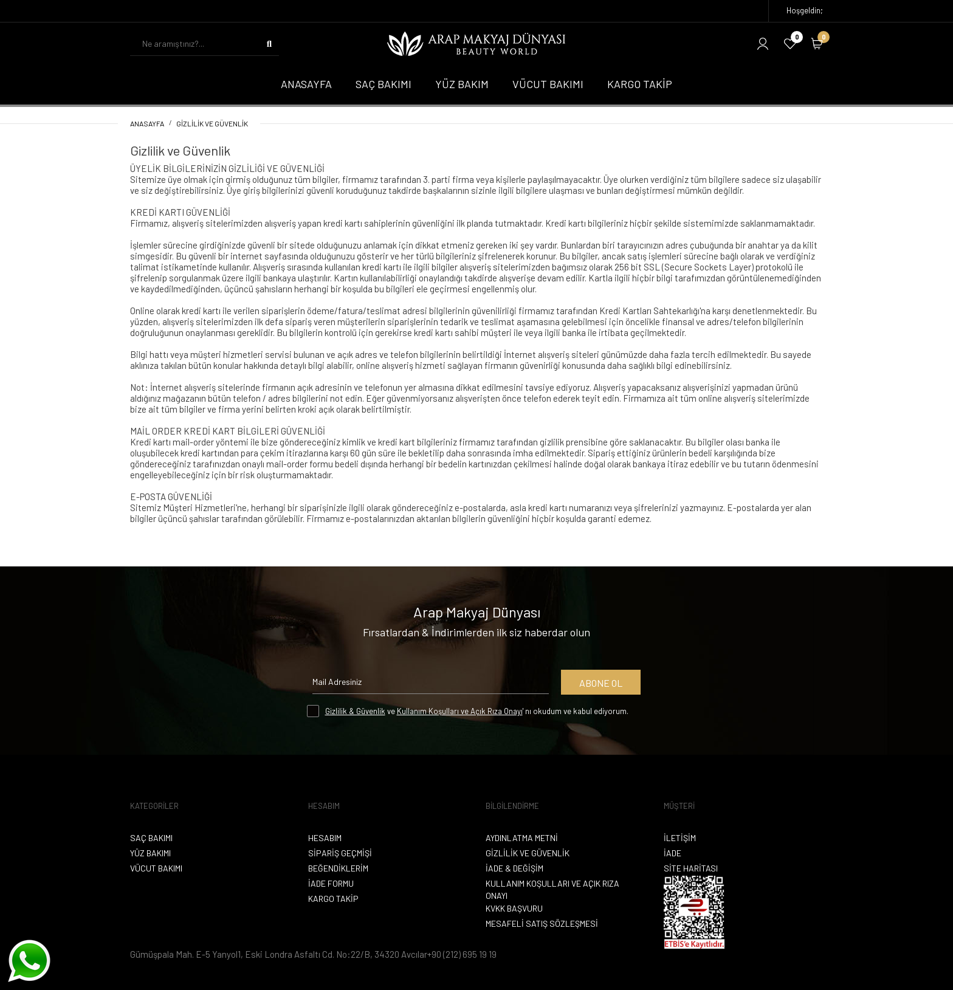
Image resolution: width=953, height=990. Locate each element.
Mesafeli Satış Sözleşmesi (542, 923)
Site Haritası (691, 868)
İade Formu (331, 883)
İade (672, 853)
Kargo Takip (333, 898)
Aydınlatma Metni (522, 838)
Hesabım (325, 838)
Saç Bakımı (151, 838)
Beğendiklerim (338, 868)
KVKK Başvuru (514, 908)
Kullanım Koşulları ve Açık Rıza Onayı (460, 711)
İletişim (680, 838)
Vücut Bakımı (156, 868)
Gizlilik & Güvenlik (355, 711)
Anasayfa (147, 123)
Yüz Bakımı (150, 853)
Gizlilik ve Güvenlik (212, 123)
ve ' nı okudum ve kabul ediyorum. (476, 711)
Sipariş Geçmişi (340, 853)
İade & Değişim (514, 868)
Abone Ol (600, 683)
